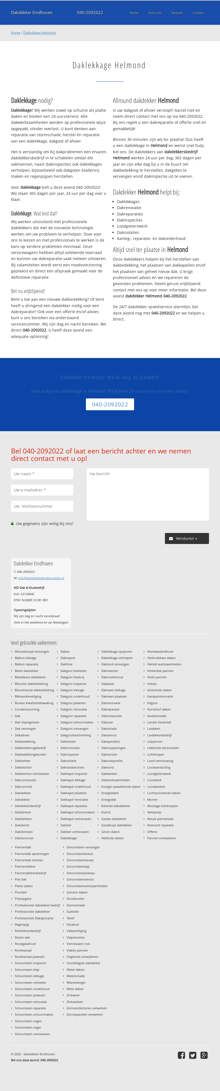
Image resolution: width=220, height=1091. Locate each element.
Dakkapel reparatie (74, 806)
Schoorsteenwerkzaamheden (87, 886)
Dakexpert (68, 658)
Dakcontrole (23, 786)
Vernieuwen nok (78, 944)
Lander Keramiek (159, 722)
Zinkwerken (75, 1002)
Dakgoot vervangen (74, 728)
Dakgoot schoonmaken (77, 722)
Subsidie (73, 911)
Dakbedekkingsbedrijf (30, 748)
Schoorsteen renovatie (31, 1002)
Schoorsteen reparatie (30, 1008)
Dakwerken (109, 774)
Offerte (152, 832)
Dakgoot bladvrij (72, 677)
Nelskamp (154, 812)
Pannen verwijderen (161, 838)
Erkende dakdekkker (115, 806)
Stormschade (76, 905)
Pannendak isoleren (29, 860)
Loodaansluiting (158, 767)
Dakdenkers (23, 819)
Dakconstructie (25, 780)
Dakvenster (109, 754)
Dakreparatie (110, 709)
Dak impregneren (27, 722)
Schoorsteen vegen (28, 1021)
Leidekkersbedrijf (159, 735)
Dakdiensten (24, 832)
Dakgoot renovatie (74, 709)
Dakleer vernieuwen (75, 832)
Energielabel (110, 793)
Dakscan (107, 722)
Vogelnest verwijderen (82, 957)
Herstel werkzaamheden (164, 664)
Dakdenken (23, 812)
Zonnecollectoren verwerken (87, 1008)
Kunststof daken (159, 709)
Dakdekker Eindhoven (32, 12)
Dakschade (109, 728)
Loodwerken (156, 786)
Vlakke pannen (77, 950)
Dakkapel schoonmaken (78, 812)
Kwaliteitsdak (156, 716)
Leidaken (153, 728)
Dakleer (66, 825)
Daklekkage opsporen (116, 651)
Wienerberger (76, 982)
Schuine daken (77, 892)
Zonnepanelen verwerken (85, 1014)
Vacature (73, 924)
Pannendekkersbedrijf (30, 873)
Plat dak (20, 879)
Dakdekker (22, 799)
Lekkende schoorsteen (163, 748)
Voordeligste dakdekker (83, 963)
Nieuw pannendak (160, 819)
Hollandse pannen (160, 671)
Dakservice (108, 735)
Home (15, 32)
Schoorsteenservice (80, 879)
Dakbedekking (25, 741)
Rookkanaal (23, 950)
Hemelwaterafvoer (160, 651)
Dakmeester (109, 671)
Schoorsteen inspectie (30, 963)
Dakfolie (66, 664)
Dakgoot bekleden (74, 671)
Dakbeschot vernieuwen (32, 774)
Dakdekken (23, 793)
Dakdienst (22, 825)
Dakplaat (107, 684)
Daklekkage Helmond (39, 32)
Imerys (152, 684)
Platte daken (24, 886)
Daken (65, 651)
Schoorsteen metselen (30, 982)
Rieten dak (22, 937)
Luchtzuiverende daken (164, 793)
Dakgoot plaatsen (73, 703)
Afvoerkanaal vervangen (32, 651)
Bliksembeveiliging (28, 696)
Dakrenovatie (110, 703)
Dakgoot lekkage (72, 690)
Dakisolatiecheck (72, 767)
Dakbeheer (22, 761)
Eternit (106, 812)
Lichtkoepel (155, 754)
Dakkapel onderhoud (76, 786)
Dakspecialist (110, 741)
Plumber (21, 892)
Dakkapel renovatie (74, 799)
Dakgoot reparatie (73, 716)
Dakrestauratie (111, 716)
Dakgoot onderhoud (75, 696)
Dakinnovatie (70, 748)
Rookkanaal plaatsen (30, 957)
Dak (17, 716)
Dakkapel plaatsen (74, 793)
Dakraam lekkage (113, 690)
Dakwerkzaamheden (115, 780)
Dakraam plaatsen (114, 696)
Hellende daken (112, 838)
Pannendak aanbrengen (32, 854)
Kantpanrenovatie (160, 696)
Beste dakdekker (26, 671)
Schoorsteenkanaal (80, 860)
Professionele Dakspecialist (34, 918)
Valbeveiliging (76, 931)
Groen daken (110, 832)
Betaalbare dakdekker (30, 677)
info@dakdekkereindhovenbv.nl (41, 578)
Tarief (70, 918)
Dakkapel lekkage (73, 780)
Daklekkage (69, 838)
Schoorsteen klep (27, 969)
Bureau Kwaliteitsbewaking (34, 703)
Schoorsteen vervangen (83, 847)
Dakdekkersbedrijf (28, 806)
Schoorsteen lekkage (29, 976)
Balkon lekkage (25, 658)
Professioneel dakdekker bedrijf (37, 905)
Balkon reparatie (26, 664)
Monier (152, 799)
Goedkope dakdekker (116, 825)
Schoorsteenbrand (80, 854)
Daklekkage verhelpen (117, 658)
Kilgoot (152, 703)
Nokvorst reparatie (160, 825)
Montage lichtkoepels (162, 806)
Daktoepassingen (113, 748)
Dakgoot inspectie (73, 684)
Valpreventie (76, 937)
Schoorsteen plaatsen (30, 995)
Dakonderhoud (112, 677)
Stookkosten (76, 898)
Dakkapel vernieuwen (76, 819)
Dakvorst (107, 767)
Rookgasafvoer (25, 944)
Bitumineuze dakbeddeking (34, 690)
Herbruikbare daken (161, 658)
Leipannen (154, 741)
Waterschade (76, 976)
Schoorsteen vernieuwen (32, 1034)
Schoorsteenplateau (81, 873)
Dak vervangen (25, 728)
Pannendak (23, 847)
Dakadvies (22, 735)
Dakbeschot (23, 767)
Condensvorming (27, 709)
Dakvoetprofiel (112, 761)
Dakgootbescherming (76, 735)
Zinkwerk (73, 995)
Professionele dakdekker (32, 911)
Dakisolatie (68, 761)
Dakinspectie (70, 754)
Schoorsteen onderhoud (32, 989)
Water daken (76, 969)
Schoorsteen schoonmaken (34, 1014)
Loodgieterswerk (159, 774)
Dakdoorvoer (24, 838)
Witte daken (75, 989)
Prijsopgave (23, 898)
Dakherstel (68, 741)
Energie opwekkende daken (121, 786)
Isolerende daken (159, 690)
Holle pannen (157, 677)
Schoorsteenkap (78, 866)
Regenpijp (22, 924)
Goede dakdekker (113, 819)
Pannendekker (25, 866)
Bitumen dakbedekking (31, 684)
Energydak (108, 799)
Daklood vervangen (115, 664)
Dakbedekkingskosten (30, 754)
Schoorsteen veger (28, 1027)
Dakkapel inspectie (74, 774)
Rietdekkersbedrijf (28, 931)
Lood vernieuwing (160, 761)
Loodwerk (154, 780)
